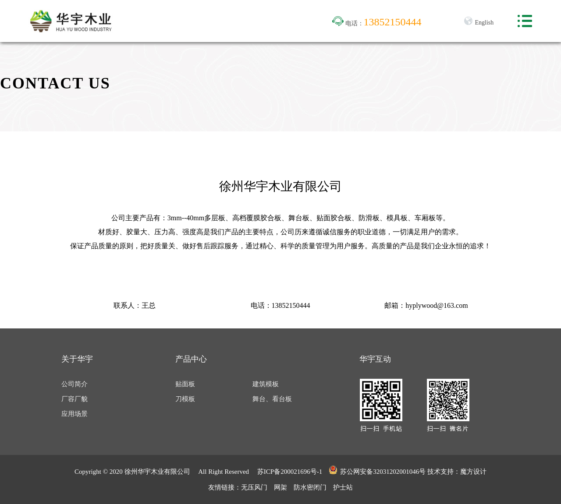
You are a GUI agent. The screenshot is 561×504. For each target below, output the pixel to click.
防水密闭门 (310, 487)
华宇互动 (375, 359)
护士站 (343, 487)
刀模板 (185, 398)
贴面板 (185, 384)
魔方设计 (473, 471)
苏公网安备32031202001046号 (377, 470)
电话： (377, 23)
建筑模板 (265, 384)
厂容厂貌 (74, 398)
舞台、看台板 (272, 398)
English (479, 22)
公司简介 (74, 384)
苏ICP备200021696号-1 (289, 471)
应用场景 (74, 413)
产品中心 (191, 359)
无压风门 (254, 487)
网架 (280, 487)
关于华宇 (77, 359)
